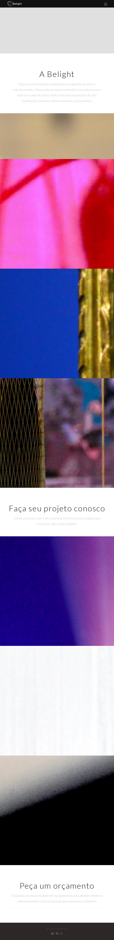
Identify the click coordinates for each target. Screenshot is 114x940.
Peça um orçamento (57, 885)
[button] (105, 4)
